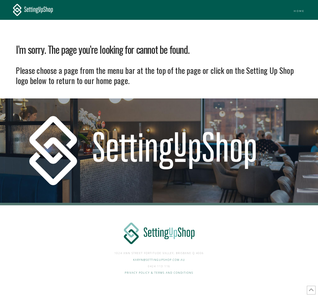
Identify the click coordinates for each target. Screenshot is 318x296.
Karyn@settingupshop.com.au (159, 260)
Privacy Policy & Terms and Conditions (159, 272)
